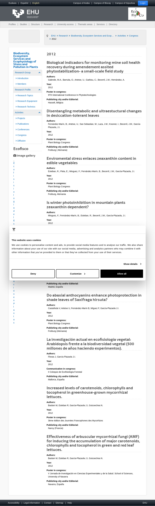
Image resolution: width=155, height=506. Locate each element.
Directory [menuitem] (113, 24)
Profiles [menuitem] (12, 24)
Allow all (121, 273)
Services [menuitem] (101, 24)
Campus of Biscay (102, 3)
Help (69, 503)
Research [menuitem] (48, 24)
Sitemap (59, 503)
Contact (47, 503)
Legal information (32, 503)
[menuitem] (12, 3)
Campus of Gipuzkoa (125, 3)
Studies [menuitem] (23, 24)
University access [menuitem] (65, 24)
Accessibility (13, 503)
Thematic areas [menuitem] (85, 24)
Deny (33, 273)
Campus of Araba (81, 3)
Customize (77, 273)
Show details (131, 264)
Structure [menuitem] (35, 24)
